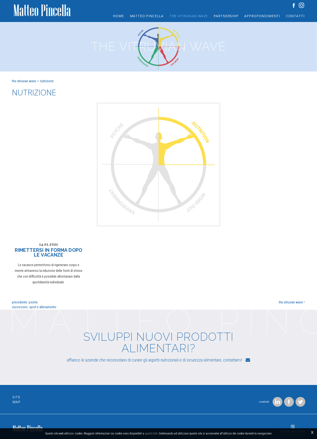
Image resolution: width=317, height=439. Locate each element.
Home (116, 15)
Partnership (225, 15)
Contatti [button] (295, 15)
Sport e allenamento (42, 307)
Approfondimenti (262, 15)
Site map (21, 386)
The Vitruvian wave (24, 81)
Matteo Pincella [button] (145, 15)
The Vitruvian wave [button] (187, 15)
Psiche (33, 302)
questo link (151, 433)
